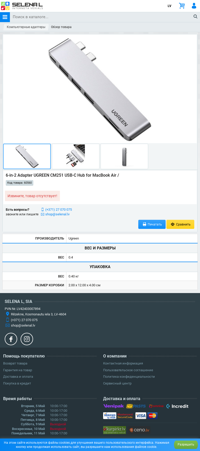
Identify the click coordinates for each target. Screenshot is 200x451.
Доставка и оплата (18, 377)
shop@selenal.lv (57, 214)
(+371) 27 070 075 (58, 209)
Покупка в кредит (17, 383)
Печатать (152, 224)
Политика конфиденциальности (129, 377)
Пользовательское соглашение (128, 370)
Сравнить (180, 224)
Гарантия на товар (17, 370)
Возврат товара (15, 363)
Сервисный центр (117, 383)
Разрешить (186, 444)
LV (169, 6)
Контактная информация (123, 363)
